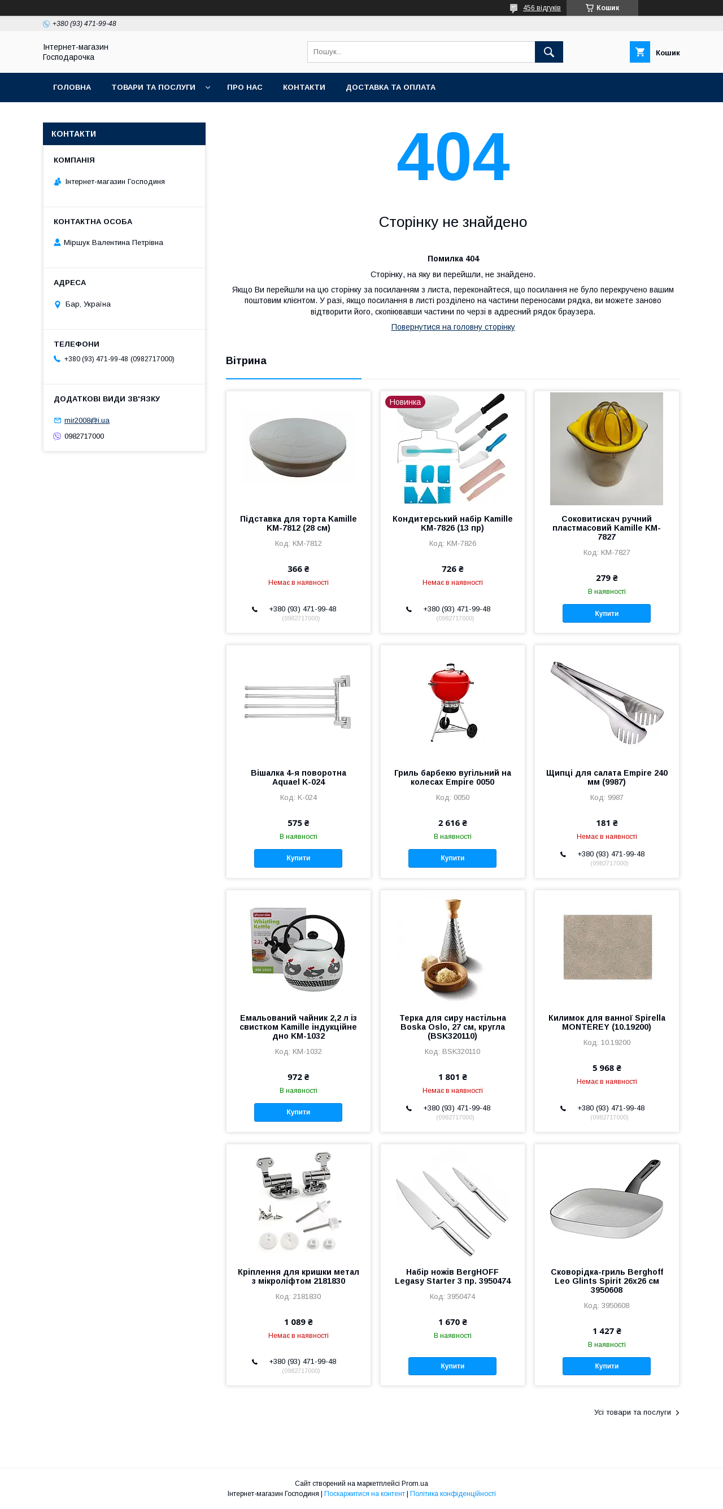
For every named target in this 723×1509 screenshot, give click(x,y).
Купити (607, 614)
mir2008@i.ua (87, 420)
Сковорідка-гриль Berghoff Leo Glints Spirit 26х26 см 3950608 (607, 1280)
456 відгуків (542, 8)
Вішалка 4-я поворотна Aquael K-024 (298, 777)
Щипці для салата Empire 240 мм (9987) (607, 777)
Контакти (304, 87)
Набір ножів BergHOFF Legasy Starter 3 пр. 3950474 (453, 1276)
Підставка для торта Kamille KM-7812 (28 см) (298, 523)
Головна (72, 87)
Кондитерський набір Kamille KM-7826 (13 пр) (453, 523)
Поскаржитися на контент (364, 1494)
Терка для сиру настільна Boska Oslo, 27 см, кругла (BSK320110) (452, 1026)
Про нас (245, 87)
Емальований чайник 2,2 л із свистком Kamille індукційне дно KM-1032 (298, 1026)
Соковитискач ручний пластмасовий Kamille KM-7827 (606, 527)
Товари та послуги (153, 87)
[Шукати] (549, 52)
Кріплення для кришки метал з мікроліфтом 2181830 (298, 1276)
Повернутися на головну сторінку (453, 326)
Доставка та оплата (390, 87)
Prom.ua (415, 1484)
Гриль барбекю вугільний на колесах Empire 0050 (452, 777)
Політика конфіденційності (453, 1494)
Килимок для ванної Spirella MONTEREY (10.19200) (606, 1022)
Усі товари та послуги (632, 1412)
